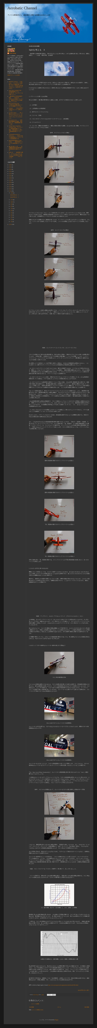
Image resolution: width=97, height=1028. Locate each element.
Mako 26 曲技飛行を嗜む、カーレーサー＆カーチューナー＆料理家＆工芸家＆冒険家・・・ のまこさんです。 (16, 155)
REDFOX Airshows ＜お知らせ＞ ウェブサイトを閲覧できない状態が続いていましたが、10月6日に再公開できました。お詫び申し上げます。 (16, 85)
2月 (11, 219)
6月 (11, 210)
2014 (10, 191)
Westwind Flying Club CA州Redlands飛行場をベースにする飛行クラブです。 (15, 105)
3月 (11, 217)
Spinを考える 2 (14, 197)
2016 (10, 186)
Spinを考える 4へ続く (84, 990)
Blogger (56, 1019)
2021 (10, 175)
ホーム (59, 1007)
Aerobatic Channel (22, 8)
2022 (10, 173)
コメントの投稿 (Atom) (37, 1009)
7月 (11, 208)
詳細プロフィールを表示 (13, 75)
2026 (10, 165)
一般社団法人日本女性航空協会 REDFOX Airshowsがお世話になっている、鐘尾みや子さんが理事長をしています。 (16, 99)
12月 (12, 193)
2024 (10, 169)
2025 (10, 167)
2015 (10, 188)
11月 (12, 199)
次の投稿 (31, 1007)
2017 (10, 184)
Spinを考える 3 (14, 195)
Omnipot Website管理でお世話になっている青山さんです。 (16, 109)
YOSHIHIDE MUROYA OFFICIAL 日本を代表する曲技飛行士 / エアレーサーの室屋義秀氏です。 (16, 136)
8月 (11, 206)
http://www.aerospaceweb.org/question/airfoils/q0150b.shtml (63, 985)
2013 (10, 224)
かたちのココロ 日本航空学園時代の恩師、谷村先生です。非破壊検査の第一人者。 (15, 122)
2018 (10, 182)
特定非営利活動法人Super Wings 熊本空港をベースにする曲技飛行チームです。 (16, 142)
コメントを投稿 (35, 1003)
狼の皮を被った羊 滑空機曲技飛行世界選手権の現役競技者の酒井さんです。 (15, 148)
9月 (11, 204)
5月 (11, 213)
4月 (11, 215)
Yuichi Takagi (12, 53)
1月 (11, 221)
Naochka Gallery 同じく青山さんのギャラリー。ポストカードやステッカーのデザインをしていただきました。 (16, 115)
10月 (12, 202)
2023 (10, 171)
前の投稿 (87, 1007)
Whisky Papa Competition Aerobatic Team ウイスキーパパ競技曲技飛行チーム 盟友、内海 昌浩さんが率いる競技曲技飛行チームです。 (17, 129)
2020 (10, 178)
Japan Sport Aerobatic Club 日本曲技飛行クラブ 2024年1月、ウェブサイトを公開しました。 (16, 92)
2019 (10, 180)
